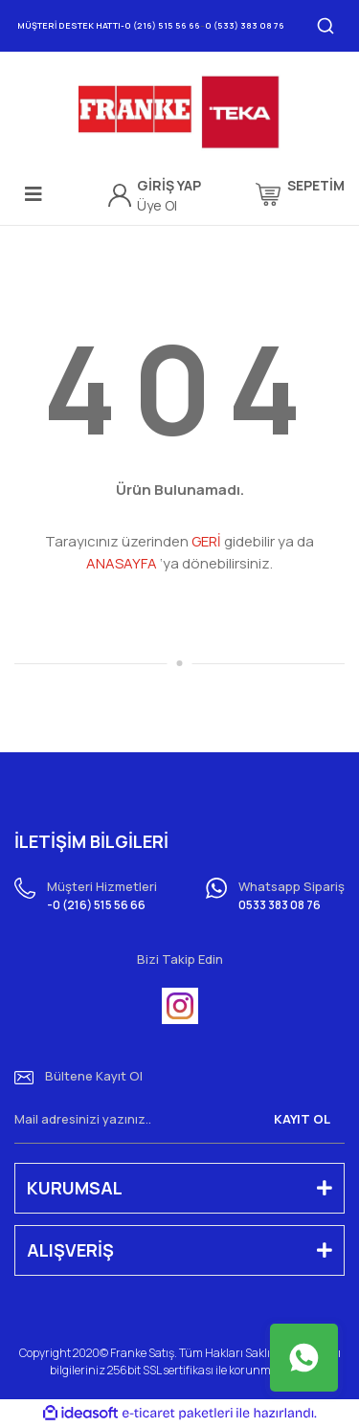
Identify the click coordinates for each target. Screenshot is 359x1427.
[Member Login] (169, 185)
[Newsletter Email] (179, 1120)
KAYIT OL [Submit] (302, 1118)
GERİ (206, 541)
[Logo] (179, 113)
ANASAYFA (121, 563)
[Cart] (300, 194)
